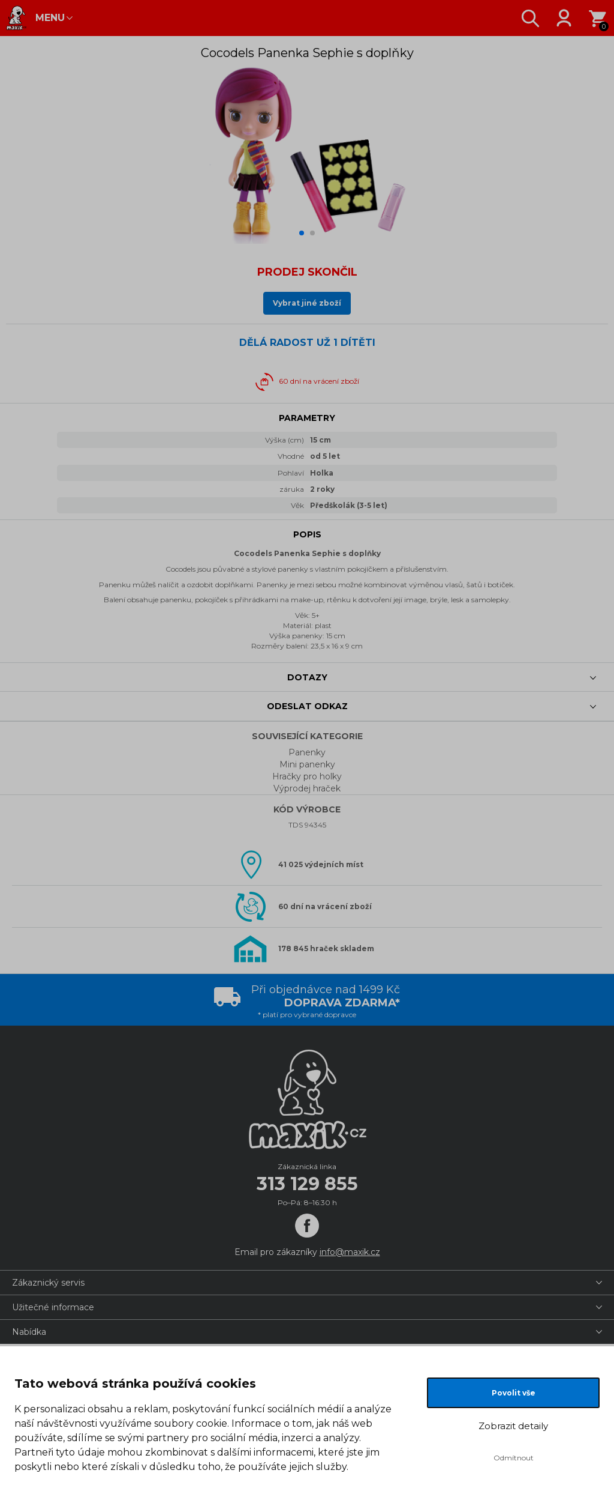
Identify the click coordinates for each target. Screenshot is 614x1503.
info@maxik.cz (350, 1252)
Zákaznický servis (48, 1282)
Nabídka (29, 1331)
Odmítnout (513, 1457)
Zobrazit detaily (513, 1426)
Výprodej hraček (307, 788)
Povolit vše (513, 1392)
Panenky (307, 752)
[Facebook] (307, 1226)
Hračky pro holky (307, 776)
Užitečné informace (53, 1307)
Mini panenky (307, 764)
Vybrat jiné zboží (307, 302)
